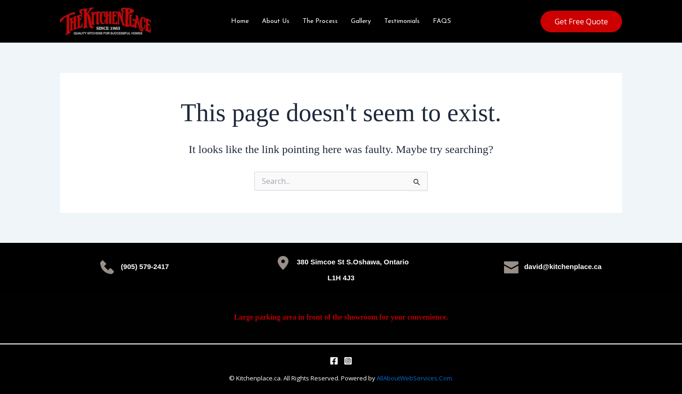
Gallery (361, 21)
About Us (275, 21)
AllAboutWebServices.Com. (415, 378)
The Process (320, 21)
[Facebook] (334, 361)
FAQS (442, 21)
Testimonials (402, 21)
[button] (581, 21)
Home (240, 21)
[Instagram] (348, 361)
